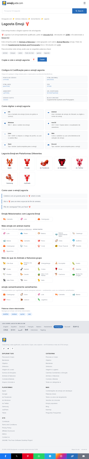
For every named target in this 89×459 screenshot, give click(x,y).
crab (29, 314)
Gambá (24, 269)
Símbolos (5, 366)
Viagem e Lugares (52, 370)
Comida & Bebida (8, 379)
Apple (4, 391)
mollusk (14, 314)
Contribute (5, 421)
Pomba (7, 274)
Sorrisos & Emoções (9, 373)
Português (58, 327)
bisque (13, 53)
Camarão (8, 219)
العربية (20, 330)
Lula (23, 219)
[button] (22, 79)
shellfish (5, 314)
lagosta (46, 53)
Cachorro (60, 274)
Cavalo (24, 274)
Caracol (24, 299)
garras (39, 53)
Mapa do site (76, 449)
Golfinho (77, 240)
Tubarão (76, 246)
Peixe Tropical (61, 246)
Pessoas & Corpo (8, 357)
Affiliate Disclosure (8, 431)
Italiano (38, 327)
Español (14, 327)
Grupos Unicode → (8, 382)
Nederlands (48, 327)
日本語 (5, 330)
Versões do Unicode (53, 400)
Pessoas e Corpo (52, 357)
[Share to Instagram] (61, 456)
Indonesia (34, 330)
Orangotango (43, 263)
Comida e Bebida (52, 379)
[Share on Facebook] (5, 456)
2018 (59, 45)
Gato (40, 280)
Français (31, 327)
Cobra (41, 269)
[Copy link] (72, 456)
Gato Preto (8, 280)
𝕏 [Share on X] (17, 456)
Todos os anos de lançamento (56, 397)
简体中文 (76, 327)
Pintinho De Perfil (26, 263)
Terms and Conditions (9, 425)
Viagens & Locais (8, 370)
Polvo (41, 240)
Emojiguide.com (7, 19)
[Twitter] (8, 348)
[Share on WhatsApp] (38, 456)
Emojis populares (52, 403)
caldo (20, 53)
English (5, 327)
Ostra (58, 240)
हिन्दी (26, 330)
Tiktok (4, 413)
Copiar (42, 59)
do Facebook (6, 397)
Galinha (76, 269)
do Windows (6, 400)
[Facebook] (4, 348)
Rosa (58, 269)
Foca (23, 246)
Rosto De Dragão (77, 274)
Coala (7, 269)
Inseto (76, 263)
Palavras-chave (51, 394)
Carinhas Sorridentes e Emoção (57, 373)
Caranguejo (43, 219)
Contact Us (6, 437)
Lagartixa (42, 299)
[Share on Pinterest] (27, 456)
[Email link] (83, 456)
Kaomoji (48, 410)
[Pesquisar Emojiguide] (37, 11)
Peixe (24, 233)
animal (5, 53)
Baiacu (41, 233)
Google (4, 394)
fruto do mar (29, 53)
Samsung (5, 406)
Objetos (5, 363)
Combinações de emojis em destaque (59, 391)
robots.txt (84, 449)
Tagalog (43, 330)
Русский (67, 327)
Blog (47, 406)
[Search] (79, 11)
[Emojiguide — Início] (4, 340)
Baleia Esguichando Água (61, 234)
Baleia (7, 240)
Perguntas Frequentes (53, 413)
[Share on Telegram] (50, 456)
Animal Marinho (35, 19)
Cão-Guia (8, 263)
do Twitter (5, 403)
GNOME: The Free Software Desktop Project (17, 440)
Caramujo (77, 233)
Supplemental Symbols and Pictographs (60, 100)
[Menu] (84, 3)
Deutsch (22, 327)
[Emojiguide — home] (12, 3)
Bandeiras (5, 360)
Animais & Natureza (8, 376)
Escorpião (60, 263)
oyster (22, 314)
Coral (41, 246)
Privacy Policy (6, 428)
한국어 (13, 330)
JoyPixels (5, 410)
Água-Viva (8, 251)
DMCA (4, 434)
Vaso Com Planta (42, 274)
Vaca (23, 280)
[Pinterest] (12, 348)
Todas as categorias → (53, 382)
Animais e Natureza (21, 19)
